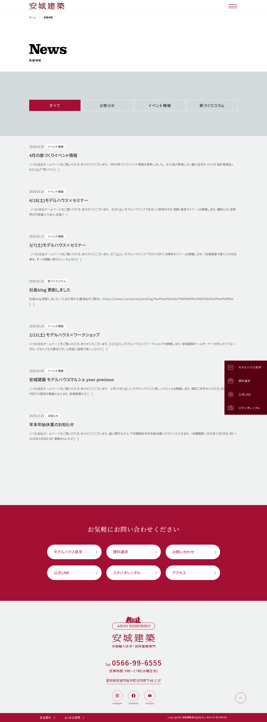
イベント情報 (159, 105)
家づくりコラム (212, 105)
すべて (55, 105)
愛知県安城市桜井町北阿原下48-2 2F (133, 680)
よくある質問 (72, 717)
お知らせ (107, 105)
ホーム (32, 17)
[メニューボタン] (233, 6)
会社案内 (45, 717)
